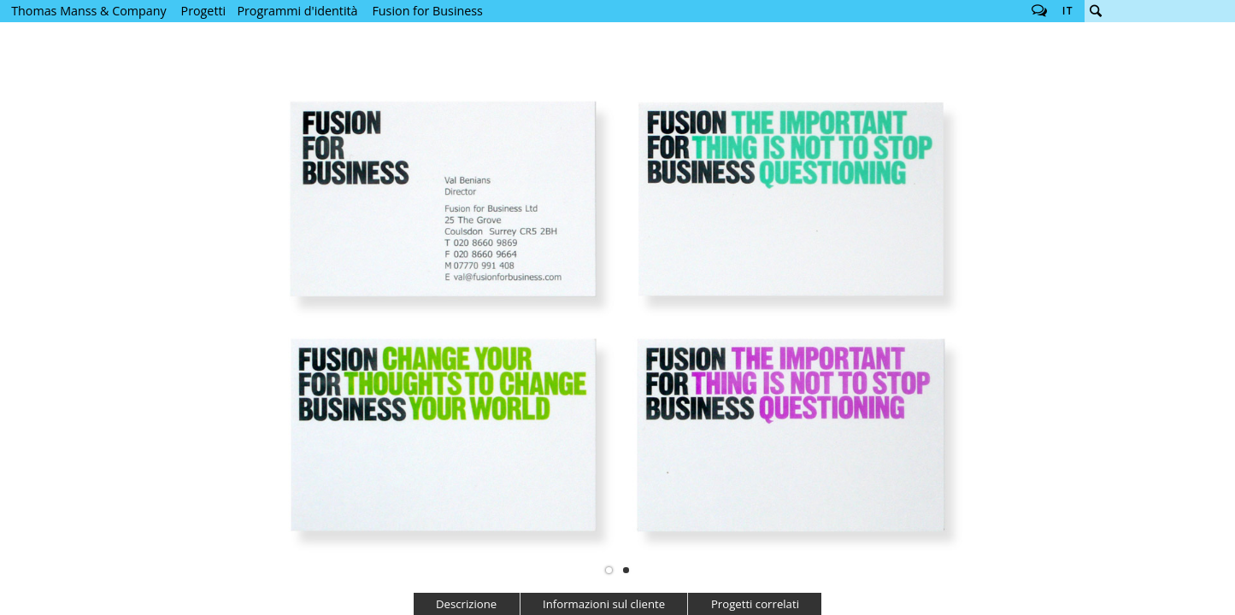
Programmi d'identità (297, 11)
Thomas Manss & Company (88, 11)
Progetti (203, 11)
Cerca (1096, 11)
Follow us (1039, 11)
